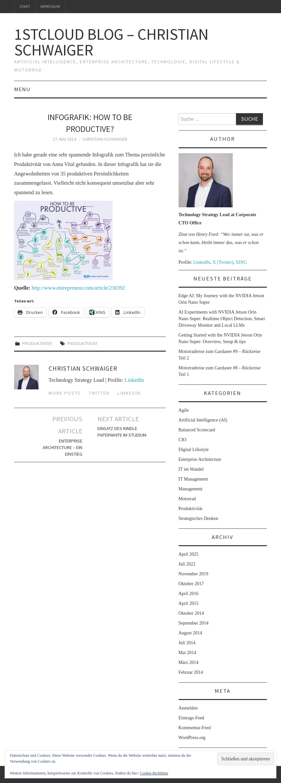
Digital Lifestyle (194, 449)
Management (191, 488)
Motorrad (187, 498)
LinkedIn (134, 380)
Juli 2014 (187, 642)
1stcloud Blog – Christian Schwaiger (111, 42)
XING (241, 262)
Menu (22, 89)
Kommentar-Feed (195, 727)
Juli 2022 (187, 564)
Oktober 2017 (191, 583)
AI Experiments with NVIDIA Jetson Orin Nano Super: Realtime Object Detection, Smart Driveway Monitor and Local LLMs (222, 319)
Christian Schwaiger (104, 139)
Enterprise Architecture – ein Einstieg (62, 447)
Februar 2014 (191, 672)
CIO (182, 439)
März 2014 (189, 662)
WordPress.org (192, 737)
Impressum (50, 6)
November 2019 (193, 573)
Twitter (99, 393)
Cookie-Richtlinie (154, 773)
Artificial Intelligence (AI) (203, 420)
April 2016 (189, 593)
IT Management (193, 479)
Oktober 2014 (191, 613)
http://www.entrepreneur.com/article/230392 (78, 288)
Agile (184, 410)
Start (24, 6)
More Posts (65, 393)
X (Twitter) (222, 262)
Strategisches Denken (198, 518)
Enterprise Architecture (200, 459)
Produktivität (37, 343)
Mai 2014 (187, 652)
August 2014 (190, 632)
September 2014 (193, 623)
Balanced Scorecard (197, 429)
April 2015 (189, 603)
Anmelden (188, 708)
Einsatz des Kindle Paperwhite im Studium (121, 431)
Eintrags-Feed (192, 717)
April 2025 (189, 554)
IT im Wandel (191, 469)
